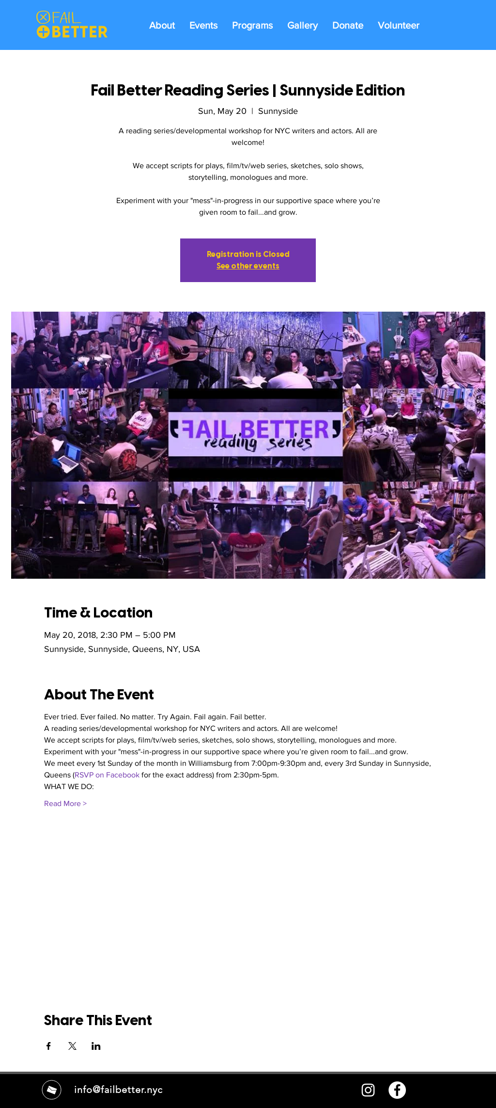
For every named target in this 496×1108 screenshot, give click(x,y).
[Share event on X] (72, 1046)
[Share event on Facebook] (48, 1046)
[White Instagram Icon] (368, 1090)
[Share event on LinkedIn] (96, 1046)
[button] (252, 24)
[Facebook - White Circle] (397, 1090)
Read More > (65, 803)
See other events (248, 265)
